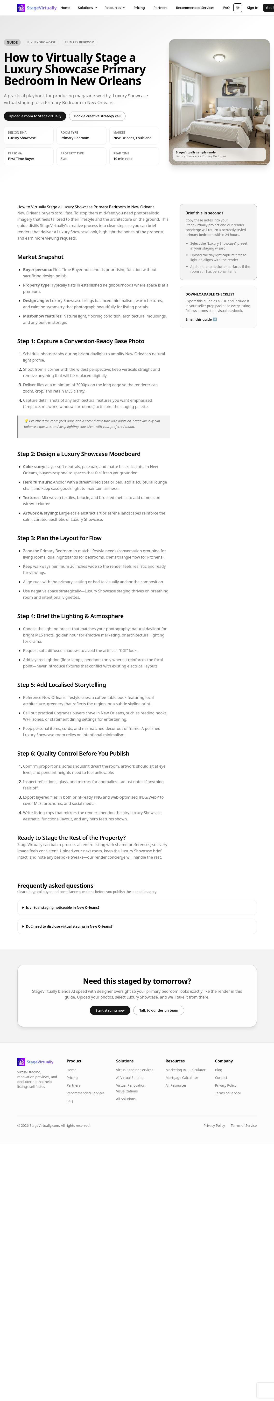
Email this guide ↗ (201, 319)
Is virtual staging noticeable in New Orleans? (62, 907)
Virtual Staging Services (134, 1070)
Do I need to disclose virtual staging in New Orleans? (69, 926)
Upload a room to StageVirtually (35, 116)
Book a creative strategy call (97, 116)
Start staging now (110, 1010)
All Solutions (126, 1099)
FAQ (226, 7)
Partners (160, 7)
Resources (115, 7)
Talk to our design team (158, 1010)
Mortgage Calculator (182, 1077)
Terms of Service (228, 1093)
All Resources (176, 1085)
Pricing (139, 7)
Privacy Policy (225, 1085)
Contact (221, 1077)
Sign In (252, 7)
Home (65, 7)
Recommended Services (195, 7)
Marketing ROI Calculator (186, 1070)
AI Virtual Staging (130, 1077)
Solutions (88, 7)
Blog (218, 1070)
